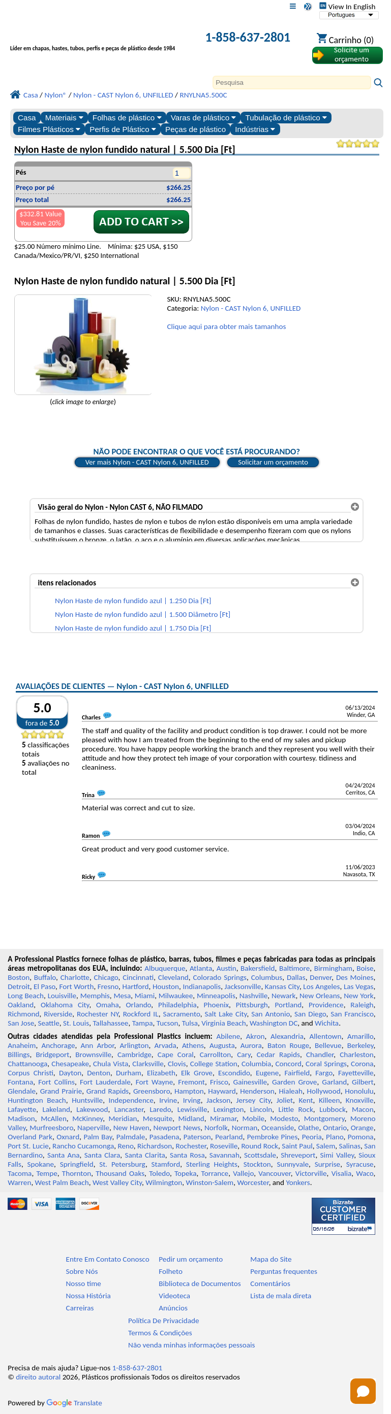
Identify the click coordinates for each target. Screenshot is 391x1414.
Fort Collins (56, 1082)
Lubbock (332, 1109)
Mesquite (157, 1118)
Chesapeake (70, 1063)
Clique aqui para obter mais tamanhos (226, 326)
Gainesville (250, 1082)
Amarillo (360, 1036)
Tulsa (190, 1023)
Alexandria (287, 1036)
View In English (347, 6)
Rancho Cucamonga (83, 1145)
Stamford (166, 1164)
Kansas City (282, 986)
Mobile (254, 1118)
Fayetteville (356, 1072)
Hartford (135, 986)
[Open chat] (363, 1391)
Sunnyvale (293, 1164)
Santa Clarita (145, 1155)
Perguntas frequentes (283, 1271)
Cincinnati (138, 977)
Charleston (356, 1054)
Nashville (253, 995)
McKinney (87, 1118)
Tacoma (20, 1173)
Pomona (361, 1136)
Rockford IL (141, 1013)
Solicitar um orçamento (273, 462)
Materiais (64, 117)
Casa (27, 117)
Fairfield (297, 1072)
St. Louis (76, 1023)
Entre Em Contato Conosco (107, 1259)
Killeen (329, 1100)
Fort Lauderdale (105, 1082)
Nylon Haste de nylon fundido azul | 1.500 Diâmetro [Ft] (142, 614)
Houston (166, 986)
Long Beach (26, 995)
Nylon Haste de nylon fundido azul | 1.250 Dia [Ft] (133, 600)
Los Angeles (321, 986)
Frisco (219, 1082)
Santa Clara (102, 1155)
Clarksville (148, 1063)
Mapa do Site (270, 1259)
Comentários (270, 1283)
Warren (19, 1182)
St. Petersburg (122, 1164)
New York (358, 995)
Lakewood (92, 1109)
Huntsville (87, 1100)
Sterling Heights (211, 1164)
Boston (18, 977)
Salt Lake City (225, 1013)
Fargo (324, 1072)
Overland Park (30, 1136)
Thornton (76, 1173)
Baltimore (294, 968)
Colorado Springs (220, 977)
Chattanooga (27, 1063)
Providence (326, 1004)
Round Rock (259, 1145)
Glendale (22, 1091)
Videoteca (174, 1295)
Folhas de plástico (127, 117)
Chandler (320, 1054)
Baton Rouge (288, 1045)
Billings (18, 1054)
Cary (244, 1054)
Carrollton (215, 1054)
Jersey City (253, 1100)
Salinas (349, 1145)
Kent (305, 1100)
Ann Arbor (97, 1045)
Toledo (159, 1173)
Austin (226, 968)
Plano (334, 1136)
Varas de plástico (203, 117)
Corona (362, 1063)
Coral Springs (326, 1063)
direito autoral (38, 1377)
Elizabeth (161, 1072)
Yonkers (298, 1182)
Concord (288, 1063)
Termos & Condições (160, 1332)
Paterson (197, 1136)
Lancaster (128, 1109)
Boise (364, 968)
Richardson (154, 1145)
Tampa (142, 1023)
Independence (131, 1100)
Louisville (62, 995)
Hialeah (291, 1091)
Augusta (222, 1045)
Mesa (122, 995)
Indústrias (255, 129)
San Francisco (351, 1013)
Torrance (215, 1173)
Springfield (77, 1164)
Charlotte (75, 977)
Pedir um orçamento (191, 1259)
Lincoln (261, 1109)
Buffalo (45, 977)
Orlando (139, 1004)
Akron (255, 1036)
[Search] (292, 82)
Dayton (70, 1072)
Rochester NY (97, 1013)
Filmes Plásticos (49, 129)
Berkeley (360, 1045)
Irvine (168, 1100)
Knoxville (360, 1100)
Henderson (257, 1091)
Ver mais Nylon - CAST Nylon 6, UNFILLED (147, 462)
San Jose (21, 1023)
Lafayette (22, 1109)
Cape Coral (176, 1054)
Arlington (134, 1045)
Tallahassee (110, 1023)
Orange (362, 1127)
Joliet (285, 1100)
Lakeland (56, 1109)
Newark (283, 995)
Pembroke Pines (272, 1136)
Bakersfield (257, 968)
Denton (98, 1072)
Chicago (106, 977)
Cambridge (134, 1054)
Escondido (234, 1072)
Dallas (296, 977)
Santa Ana (63, 1155)
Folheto (171, 1271)
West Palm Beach (62, 1182)
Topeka (185, 1173)
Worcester (252, 1182)
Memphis (95, 995)
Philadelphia (177, 1004)
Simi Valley (337, 1155)
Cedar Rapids (278, 1054)
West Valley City (117, 1182)
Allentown (326, 1036)
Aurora (251, 1045)
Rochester (191, 1145)
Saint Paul (297, 1145)
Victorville (311, 1173)
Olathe (308, 1127)
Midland (191, 1118)
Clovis (177, 1063)
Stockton (257, 1164)
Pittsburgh (252, 1004)
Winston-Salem (209, 1182)
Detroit (19, 986)
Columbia (256, 1063)
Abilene (228, 1036)
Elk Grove (197, 1072)
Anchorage (58, 1045)
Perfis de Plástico (122, 129)
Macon (363, 1109)
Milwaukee (176, 995)
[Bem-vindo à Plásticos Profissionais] (97, 38)
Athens (193, 1045)
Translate (74, 1402)
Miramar (223, 1118)
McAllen (54, 1118)
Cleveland (173, 977)
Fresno (108, 986)
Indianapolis (202, 986)
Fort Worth (76, 986)
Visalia (342, 1173)
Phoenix (216, 1004)
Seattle (48, 1023)
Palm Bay (97, 1136)
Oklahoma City (65, 1004)
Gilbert (362, 1082)
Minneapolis (216, 995)
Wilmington (163, 1182)
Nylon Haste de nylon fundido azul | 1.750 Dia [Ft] (133, 628)
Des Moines (355, 977)
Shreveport (298, 1155)
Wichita (327, 1023)
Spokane (40, 1164)
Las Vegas (359, 986)
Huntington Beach (37, 1100)
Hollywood (324, 1091)
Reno (125, 1145)
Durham (128, 1072)
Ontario (335, 1127)
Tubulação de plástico (286, 117)
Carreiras (80, 1307)
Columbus (267, 977)
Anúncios (173, 1307)
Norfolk (216, 1127)
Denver (321, 977)
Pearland (229, 1136)
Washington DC (273, 1023)
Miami (145, 995)
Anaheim (22, 1045)
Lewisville (192, 1109)
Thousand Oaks (120, 1173)
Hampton (189, 1091)
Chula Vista (110, 1063)
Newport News (177, 1127)
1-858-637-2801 (247, 37)
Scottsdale (260, 1155)
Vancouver (274, 1173)
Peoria (312, 1136)
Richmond (23, 1013)
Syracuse (360, 1164)
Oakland (21, 1004)
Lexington (229, 1109)
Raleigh (361, 1004)
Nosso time (83, 1283)
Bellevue (328, 1045)
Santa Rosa (187, 1155)
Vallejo (243, 1173)
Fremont (191, 1082)
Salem (325, 1145)
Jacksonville (243, 986)
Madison (21, 1118)
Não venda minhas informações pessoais (191, 1345)
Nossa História (88, 1295)
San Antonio (270, 1013)
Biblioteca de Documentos (199, 1283)
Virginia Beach (223, 1023)
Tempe (46, 1173)
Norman (245, 1127)
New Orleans (319, 995)
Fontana (20, 1082)
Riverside (58, 1013)
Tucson (167, 1023)
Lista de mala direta (280, 1295)
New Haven (131, 1127)
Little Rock (296, 1109)
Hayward (221, 1091)
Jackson (218, 1100)
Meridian (122, 1118)
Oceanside (277, 1127)
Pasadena (164, 1136)
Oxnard (67, 1136)
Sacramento (181, 1013)
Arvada (165, 1045)
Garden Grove (294, 1082)
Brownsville (93, 1054)
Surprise (328, 1164)
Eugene (267, 1072)
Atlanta (201, 968)
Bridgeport (52, 1054)
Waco (364, 1173)
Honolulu (359, 1091)
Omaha (107, 1004)
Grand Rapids (107, 1091)
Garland (334, 1082)
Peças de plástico (195, 129)
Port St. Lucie (28, 1145)
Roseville (223, 1145)
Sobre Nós (82, 1271)
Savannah (224, 1155)
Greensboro (151, 1091)
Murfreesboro (51, 1127)
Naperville (93, 1127)
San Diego (310, 1013)
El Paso (44, 986)
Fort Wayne (154, 1082)
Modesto (284, 1118)
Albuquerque (164, 968)
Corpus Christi (30, 1072)
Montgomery (324, 1118)
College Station (213, 1063)
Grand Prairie (61, 1091)
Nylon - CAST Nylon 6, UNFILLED (251, 308)
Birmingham (333, 968)
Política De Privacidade (163, 1320)
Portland (288, 1004)
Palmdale (130, 1136)
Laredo (160, 1109)
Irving (192, 1100)
